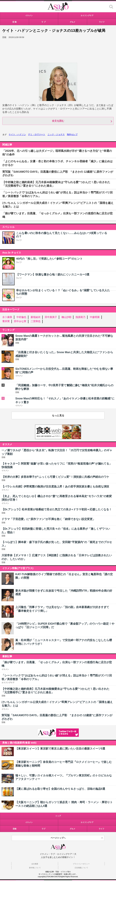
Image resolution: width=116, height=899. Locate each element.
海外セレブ (72, 134)
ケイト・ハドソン (17, 134)
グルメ (72, 829)
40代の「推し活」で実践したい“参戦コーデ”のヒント (49, 258)
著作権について (35, 868)
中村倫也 (21, 317)
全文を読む (58, 121)
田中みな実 (20, 321)
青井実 (6, 321)
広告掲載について (81, 868)
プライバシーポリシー (81, 864)
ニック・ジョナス (56, 134)
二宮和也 (35, 321)
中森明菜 (95, 317)
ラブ (43, 829)
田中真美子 (51, 317)
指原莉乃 (80, 317)
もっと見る (58, 415)
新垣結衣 (35, 317)
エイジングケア (87, 822)
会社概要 (34, 864)
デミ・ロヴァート (36, 134)
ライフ (19, 240)
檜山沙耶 (66, 317)
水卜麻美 (7, 317)
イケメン (29, 822)
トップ (58, 816)
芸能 (14, 829)
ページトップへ (58, 838)
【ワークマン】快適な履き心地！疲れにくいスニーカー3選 (52, 274)
